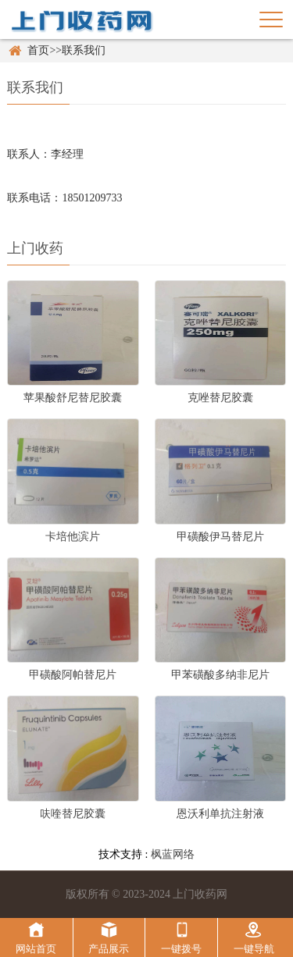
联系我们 (83, 50)
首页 (38, 50)
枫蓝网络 (173, 854)
